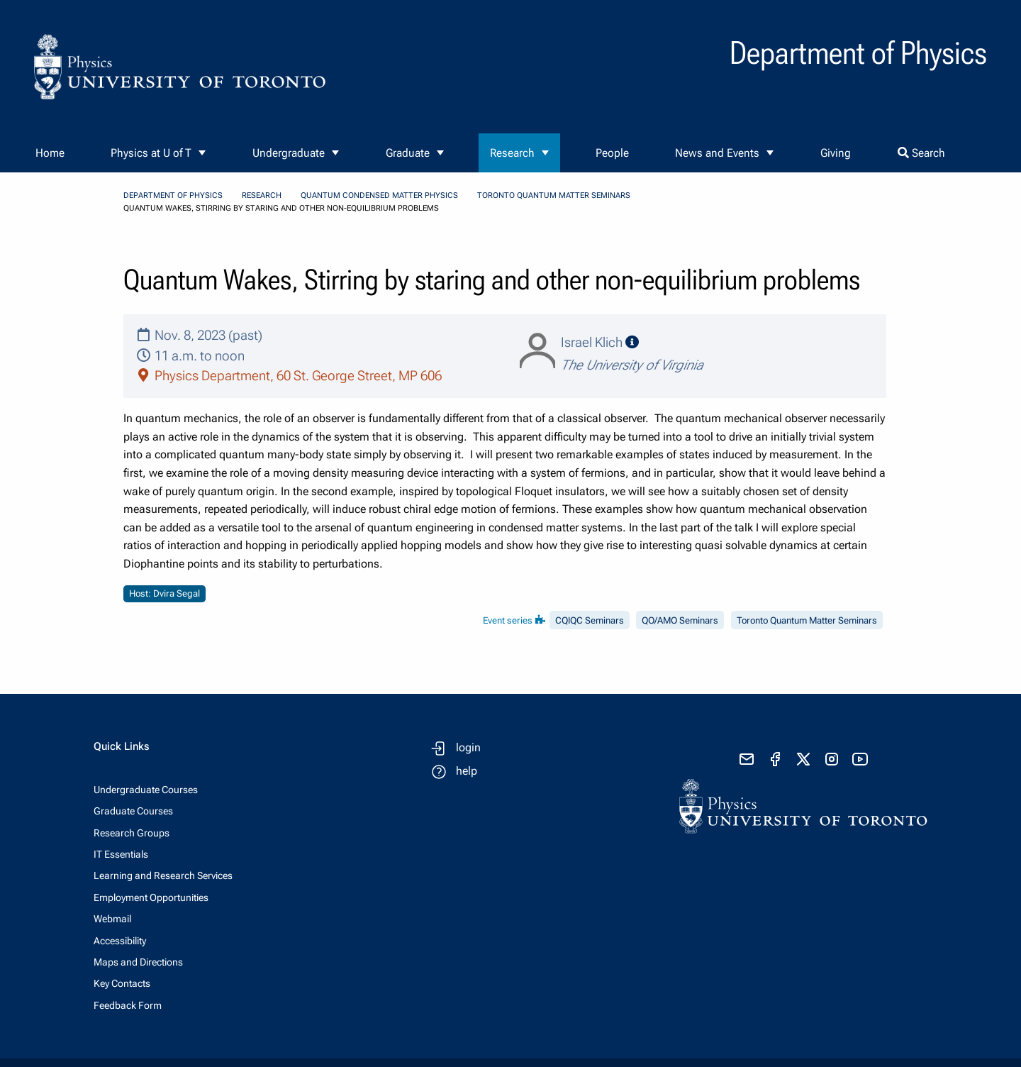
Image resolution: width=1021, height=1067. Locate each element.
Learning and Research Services (163, 875)
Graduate (408, 153)
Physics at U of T (151, 153)
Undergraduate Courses (146, 789)
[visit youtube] (860, 759)
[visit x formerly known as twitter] (803, 759)
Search (921, 153)
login (468, 747)
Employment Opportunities (151, 897)
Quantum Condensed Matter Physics (379, 195)
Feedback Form (128, 1005)
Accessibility (120, 940)
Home (50, 153)
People (612, 153)
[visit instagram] (831, 759)
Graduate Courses (133, 811)
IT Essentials (121, 854)
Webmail (112, 918)
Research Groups (131, 833)
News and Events (717, 153)
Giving (835, 153)
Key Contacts (122, 983)
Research (512, 153)
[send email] (746, 759)
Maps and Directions (138, 962)
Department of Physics (173, 195)
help (466, 771)
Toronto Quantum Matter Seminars (553, 195)
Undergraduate (288, 153)
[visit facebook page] (774, 759)
